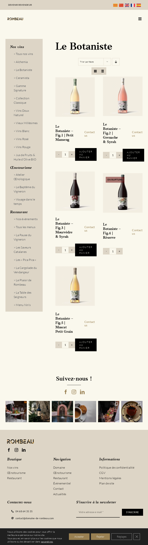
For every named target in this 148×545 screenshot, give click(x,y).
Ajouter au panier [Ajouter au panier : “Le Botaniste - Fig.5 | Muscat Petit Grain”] (85, 345)
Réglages (121, 536)
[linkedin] (82, 392)
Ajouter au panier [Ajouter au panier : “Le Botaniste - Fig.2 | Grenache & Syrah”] (133, 155)
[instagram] (74, 392)
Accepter (79, 536)
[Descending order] (115, 61)
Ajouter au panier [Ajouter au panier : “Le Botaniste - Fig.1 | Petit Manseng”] (85, 154)
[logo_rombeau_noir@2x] (15, 19)
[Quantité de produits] (65, 154)
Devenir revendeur (20, 4)
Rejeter (100, 536)
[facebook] (65, 392)
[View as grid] (95, 71)
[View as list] (102, 71)
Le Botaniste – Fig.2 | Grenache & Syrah (112, 133)
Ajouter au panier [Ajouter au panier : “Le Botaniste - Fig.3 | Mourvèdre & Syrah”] (85, 250)
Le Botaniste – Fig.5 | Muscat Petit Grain (64, 323)
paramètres (47, 541)
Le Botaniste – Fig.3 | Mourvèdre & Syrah (64, 228)
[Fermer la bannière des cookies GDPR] (136, 536)
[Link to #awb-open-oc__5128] (140, 19)
